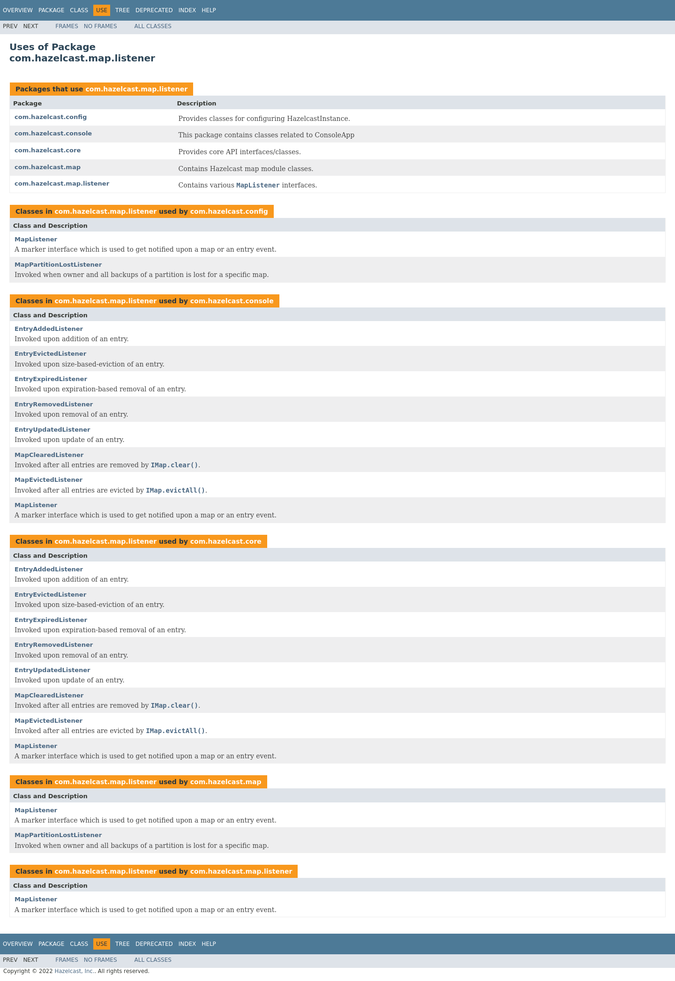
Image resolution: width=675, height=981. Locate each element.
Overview (18, 10)
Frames (66, 26)
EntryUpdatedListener (52, 429)
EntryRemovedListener (54, 404)
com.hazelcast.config (51, 116)
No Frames (100, 26)
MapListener (36, 239)
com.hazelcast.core (48, 150)
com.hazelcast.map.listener (136, 89)
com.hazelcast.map (48, 167)
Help (209, 10)
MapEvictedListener (48, 479)
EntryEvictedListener (50, 353)
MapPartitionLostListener (58, 264)
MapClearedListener (49, 454)
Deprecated (154, 10)
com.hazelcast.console (53, 133)
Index (187, 10)
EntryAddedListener (49, 328)
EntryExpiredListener (51, 378)
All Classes (153, 26)
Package (51, 10)
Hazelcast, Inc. (74, 971)
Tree (122, 10)
